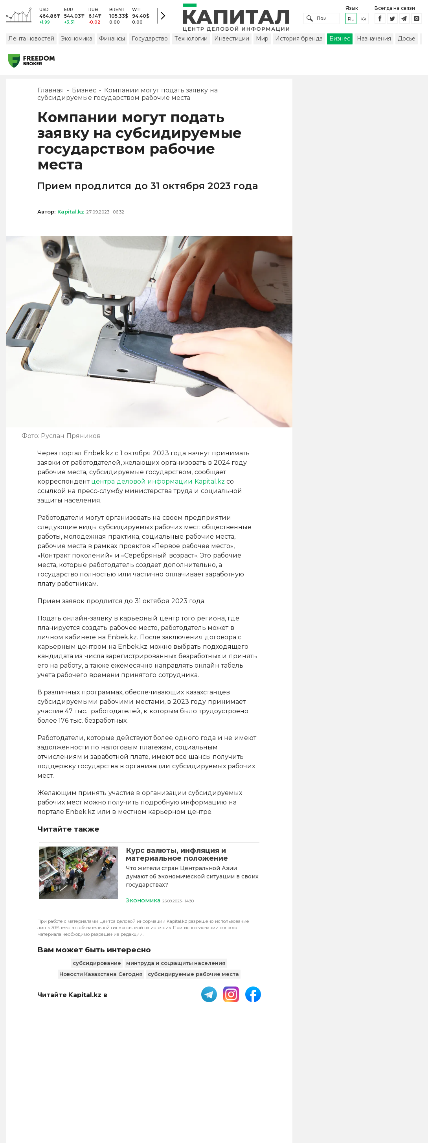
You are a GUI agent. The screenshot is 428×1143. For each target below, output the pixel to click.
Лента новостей (31, 40)
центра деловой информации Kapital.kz (157, 483)
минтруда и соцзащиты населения (176, 965)
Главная (50, 92)
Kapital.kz (70, 213)
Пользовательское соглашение (197, 1084)
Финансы (112, 40)
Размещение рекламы (325, 1084)
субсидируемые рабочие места (193, 976)
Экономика (76, 40)
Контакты (268, 1084)
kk (363, 19)
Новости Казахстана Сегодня (101, 976)
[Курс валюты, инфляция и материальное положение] (78, 877)
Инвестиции (231, 40)
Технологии (191, 40)
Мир (262, 40)
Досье (406, 40)
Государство (150, 40)
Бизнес (339, 40)
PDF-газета (123, 1084)
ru (351, 19)
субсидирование (97, 965)
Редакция (382, 1084)
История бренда (299, 40)
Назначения (374, 40)
